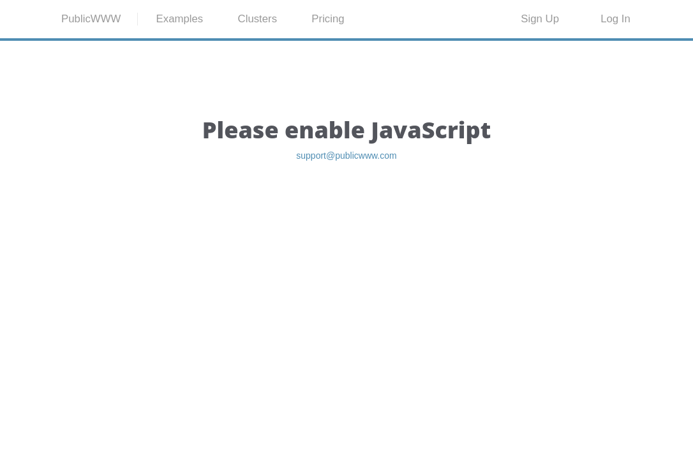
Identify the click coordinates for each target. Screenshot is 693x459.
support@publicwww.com (346, 219)
